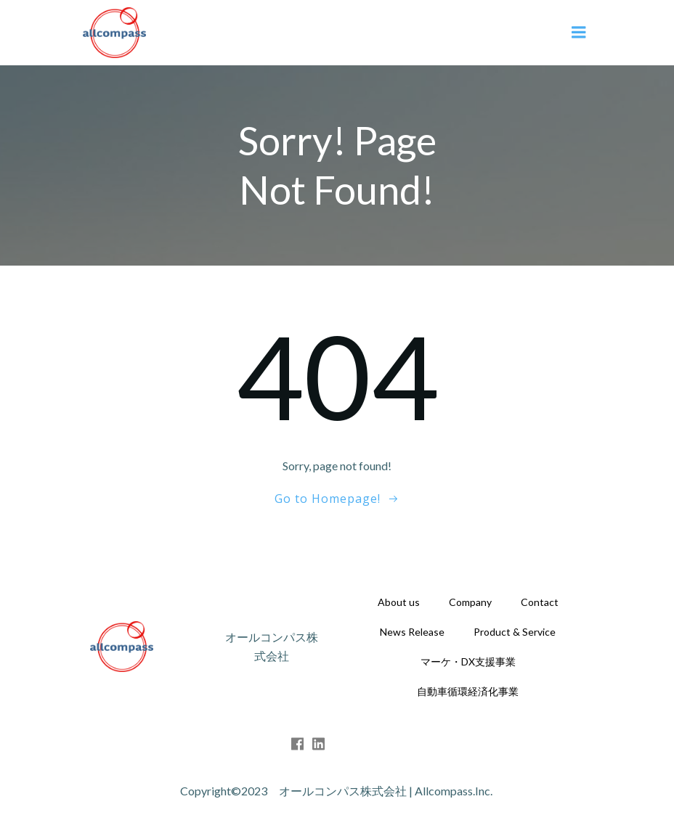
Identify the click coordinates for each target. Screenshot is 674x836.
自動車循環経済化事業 (468, 691)
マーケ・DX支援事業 (468, 661)
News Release (412, 632)
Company (470, 602)
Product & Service (515, 632)
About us (399, 602)
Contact (540, 602)
